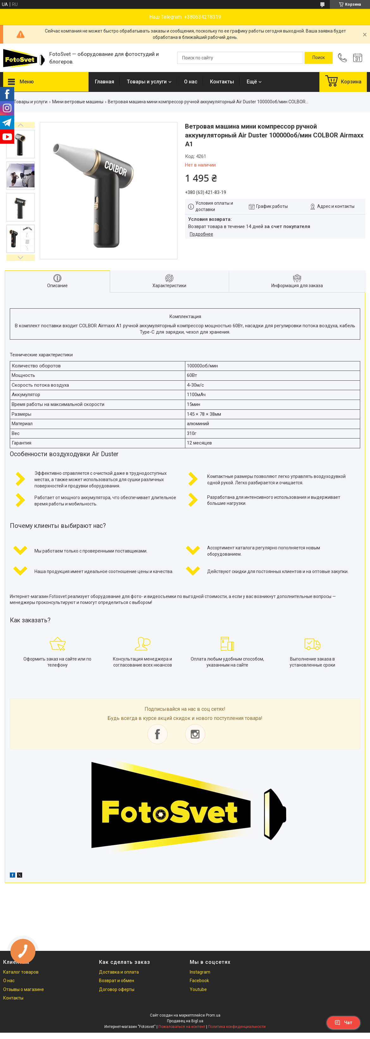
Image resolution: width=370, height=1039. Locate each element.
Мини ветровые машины (77, 101)
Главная (104, 82)
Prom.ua (213, 1015)
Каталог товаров (21, 972)
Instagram (200, 972)
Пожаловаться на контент (181, 1026)
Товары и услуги (147, 82)
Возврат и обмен (116, 980)
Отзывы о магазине (23, 989)
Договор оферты (116, 989)
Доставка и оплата (119, 972)
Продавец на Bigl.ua (185, 1021)
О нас (190, 82)
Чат (343, 1022)
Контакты (222, 82)
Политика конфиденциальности (237, 1026)
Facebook (199, 980)
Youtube (198, 989)
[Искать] (319, 58)
